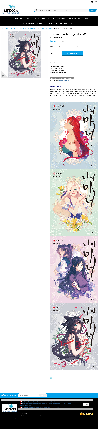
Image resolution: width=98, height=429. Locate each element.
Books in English (48, 18)
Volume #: (53, 46)
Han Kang (73, 23)
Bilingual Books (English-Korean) (68, 18)
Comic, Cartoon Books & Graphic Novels (27, 28)
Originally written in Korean (46, 28)
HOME (36, 423)
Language (86, 18)
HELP (52, 423)
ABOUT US (45, 423)
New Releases (20, 18)
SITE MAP (60, 423)
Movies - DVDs (41, 23)
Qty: (51, 53)
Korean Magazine (28, 23)
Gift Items (63, 23)
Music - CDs (53, 23)
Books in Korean (33, 18)
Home (10, 18)
